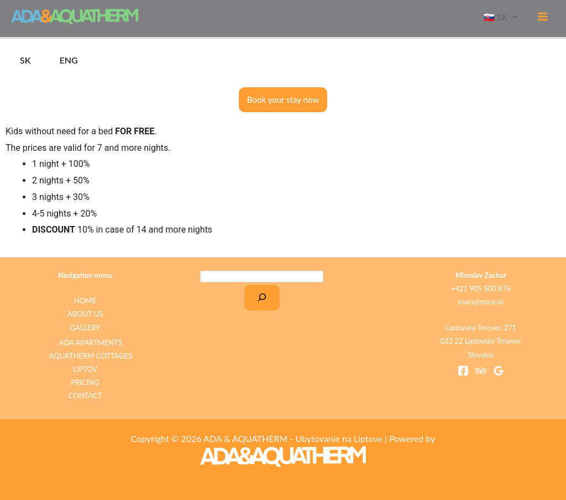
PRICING (85, 382)
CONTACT (85, 395)
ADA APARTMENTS (90, 342)
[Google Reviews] (498, 370)
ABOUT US (85, 313)
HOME (85, 300)
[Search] (262, 297)
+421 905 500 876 (481, 288)
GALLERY (85, 327)
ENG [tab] (69, 60)
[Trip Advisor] (480, 370)
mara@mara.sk (481, 301)
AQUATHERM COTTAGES (90, 355)
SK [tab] (25, 60)
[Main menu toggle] (543, 16)
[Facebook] (463, 370)
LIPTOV (85, 369)
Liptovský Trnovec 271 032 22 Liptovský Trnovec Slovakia (481, 341)
